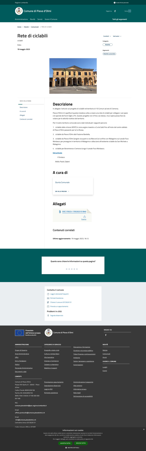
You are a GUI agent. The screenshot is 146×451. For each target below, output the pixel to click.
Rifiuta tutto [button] (81, 443)
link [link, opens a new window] (92, 439)
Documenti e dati (20, 371)
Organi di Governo (21, 350)
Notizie (105, 350)
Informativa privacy (79, 389)
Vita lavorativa (49, 357)
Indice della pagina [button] (25, 101)
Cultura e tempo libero (51, 354)
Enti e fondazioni (20, 361)
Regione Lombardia (21, 2)
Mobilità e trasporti (50, 368)
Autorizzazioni (78, 365)
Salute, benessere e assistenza (83, 361)
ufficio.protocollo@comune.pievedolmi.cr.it (30, 412)
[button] (73, 448)
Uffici (16, 357)
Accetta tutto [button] (65, 443)
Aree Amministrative (22, 354)
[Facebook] (111, 11)
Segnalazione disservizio (52, 385)
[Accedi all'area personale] (121, 2)
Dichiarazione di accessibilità (83, 396)
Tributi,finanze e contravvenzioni (84, 354)
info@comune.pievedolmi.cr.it (25, 420)
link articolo (57, 153)
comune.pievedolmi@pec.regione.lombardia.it (31, 405)
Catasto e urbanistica (51, 364)
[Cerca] (128, 11)
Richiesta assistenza (51, 393)
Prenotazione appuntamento (53, 382)
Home (19, 27)
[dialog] (73, 439)
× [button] (144, 429)
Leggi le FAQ (48, 389)
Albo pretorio (77, 385)
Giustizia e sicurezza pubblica (83, 350)
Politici (17, 364)
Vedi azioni (117, 36)
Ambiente (76, 357)
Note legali (77, 393)
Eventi (105, 370)
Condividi (107, 36)
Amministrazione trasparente (83, 382)
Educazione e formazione (81, 347)
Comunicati (35, 27)
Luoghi (105, 367)
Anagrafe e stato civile (51, 350)
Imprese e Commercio (51, 361)
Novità (26, 27)
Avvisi (105, 357)
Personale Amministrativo (23, 368)
